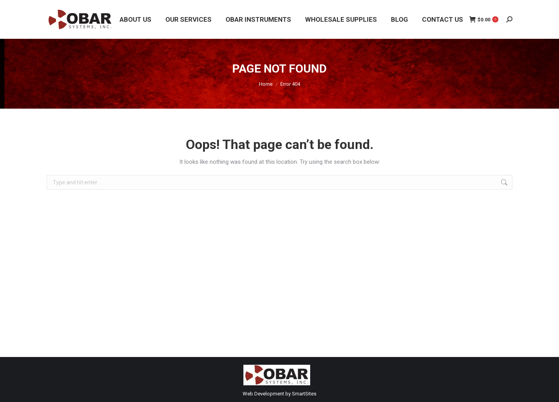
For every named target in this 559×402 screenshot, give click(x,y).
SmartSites (304, 394)
